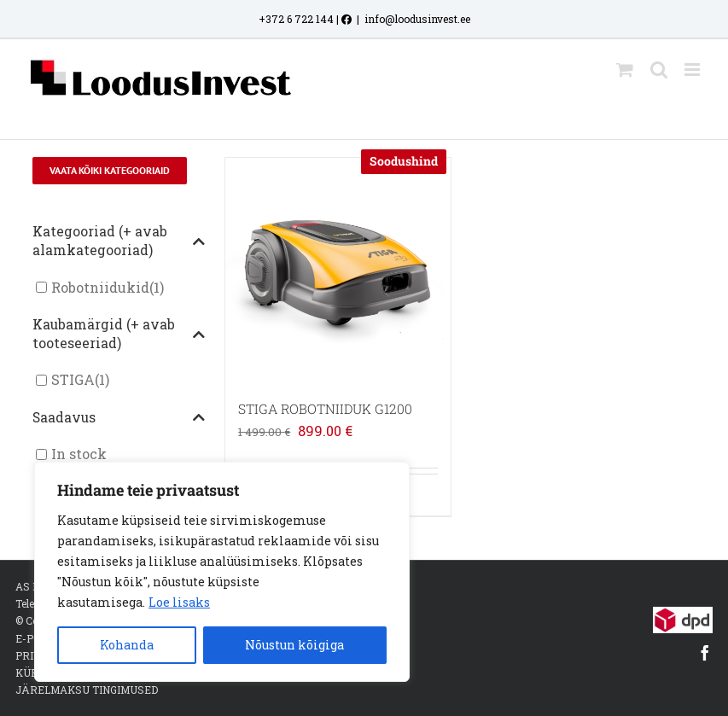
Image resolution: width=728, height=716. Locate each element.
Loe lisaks (179, 602)
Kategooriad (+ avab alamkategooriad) (118, 241)
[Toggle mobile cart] (624, 70)
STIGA (73, 380)
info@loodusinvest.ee (417, 19)
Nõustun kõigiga (294, 645)
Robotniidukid (100, 287)
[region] (222, 572)
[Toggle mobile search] (658, 70)
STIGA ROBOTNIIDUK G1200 (325, 408)
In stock (79, 454)
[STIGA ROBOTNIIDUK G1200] (338, 270)
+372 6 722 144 (296, 19)
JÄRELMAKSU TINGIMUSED (86, 689)
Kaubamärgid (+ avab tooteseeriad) (118, 334)
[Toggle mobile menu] (693, 70)
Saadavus (118, 418)
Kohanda (127, 645)
